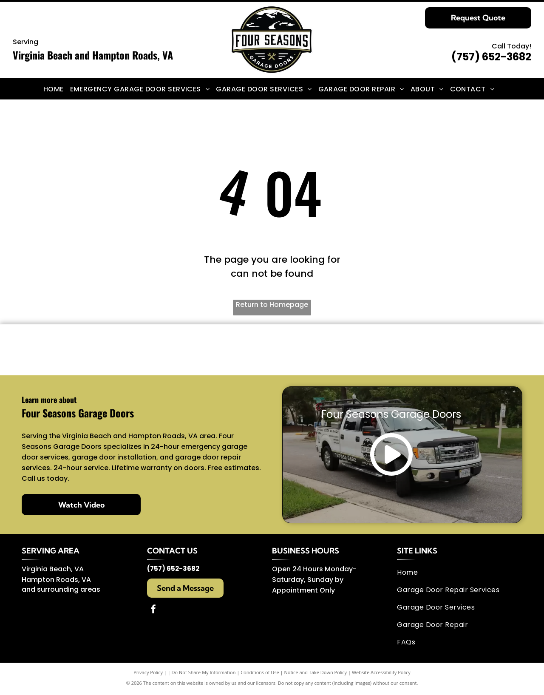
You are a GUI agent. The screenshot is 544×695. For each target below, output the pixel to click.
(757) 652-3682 (491, 57)
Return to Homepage (272, 304)
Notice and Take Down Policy (315, 675)
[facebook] (153, 612)
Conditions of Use (260, 675)
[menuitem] (56, 88)
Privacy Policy (148, 675)
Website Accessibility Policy (381, 675)
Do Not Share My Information (204, 675)
